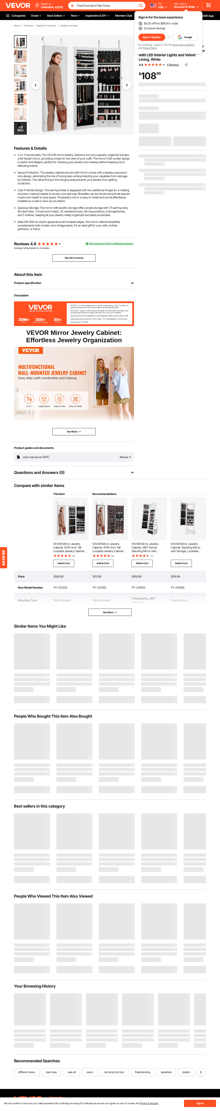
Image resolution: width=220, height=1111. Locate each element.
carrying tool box (114, 1072)
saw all (72, 1072)
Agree (200, 1103)
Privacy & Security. (149, 1103)
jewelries (166, 1072)
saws (90, 1072)
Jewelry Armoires (69, 25)
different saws (26, 1072)
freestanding (142, 1072)
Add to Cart (63, 563)
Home (17, 25)
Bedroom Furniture (46, 25)
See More (110, 612)
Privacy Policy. (150, 47)
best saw (51, 1072)
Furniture (28, 25)
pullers (186, 1072)
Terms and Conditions (183, 44)
